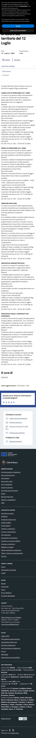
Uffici (3, 503)
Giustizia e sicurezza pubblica (10, 541)
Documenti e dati (6, 481)
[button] (33, 3)
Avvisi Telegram (6, 593)
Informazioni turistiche (8, 570)
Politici (3, 493)
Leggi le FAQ (5, 636)
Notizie (3, 583)
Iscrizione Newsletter (8, 596)
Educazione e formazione (9, 538)
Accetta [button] (18, 26)
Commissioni (5, 478)
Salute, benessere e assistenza (11, 550)
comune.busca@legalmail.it (10, 624)
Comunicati (5, 586)
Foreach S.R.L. (14, 733)
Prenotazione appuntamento (10, 639)
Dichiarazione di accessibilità (10, 657)
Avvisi (3, 590)
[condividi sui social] (5, 59)
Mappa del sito (6, 718)
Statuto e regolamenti (8, 500)
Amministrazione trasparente (10, 648)
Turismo (3, 556)
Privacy (3, 651)
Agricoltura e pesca (7, 513)
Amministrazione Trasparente (10, 472)
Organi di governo (7, 487)
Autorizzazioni (5, 525)
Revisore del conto (7, 497)
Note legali (4, 654)
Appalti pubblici (6, 522)
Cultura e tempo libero (8, 532)
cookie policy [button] (14, 8)
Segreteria (4, 377)
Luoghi (3, 573)
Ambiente (4, 516)
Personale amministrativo (9, 490)
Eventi (3, 567)
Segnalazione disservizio (9, 642)
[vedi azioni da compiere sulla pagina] (16, 59)
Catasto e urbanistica (8, 529)
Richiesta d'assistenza (8, 645)
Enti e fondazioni (6, 484)
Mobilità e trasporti (7, 547)
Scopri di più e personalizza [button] (18, 31)
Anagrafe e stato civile (8, 519)
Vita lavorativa (6, 535)
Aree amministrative (8, 475)
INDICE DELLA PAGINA (18, 66)
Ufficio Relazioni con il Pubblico (11, 617)
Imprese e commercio (8, 544)
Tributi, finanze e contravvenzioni (12, 553)
